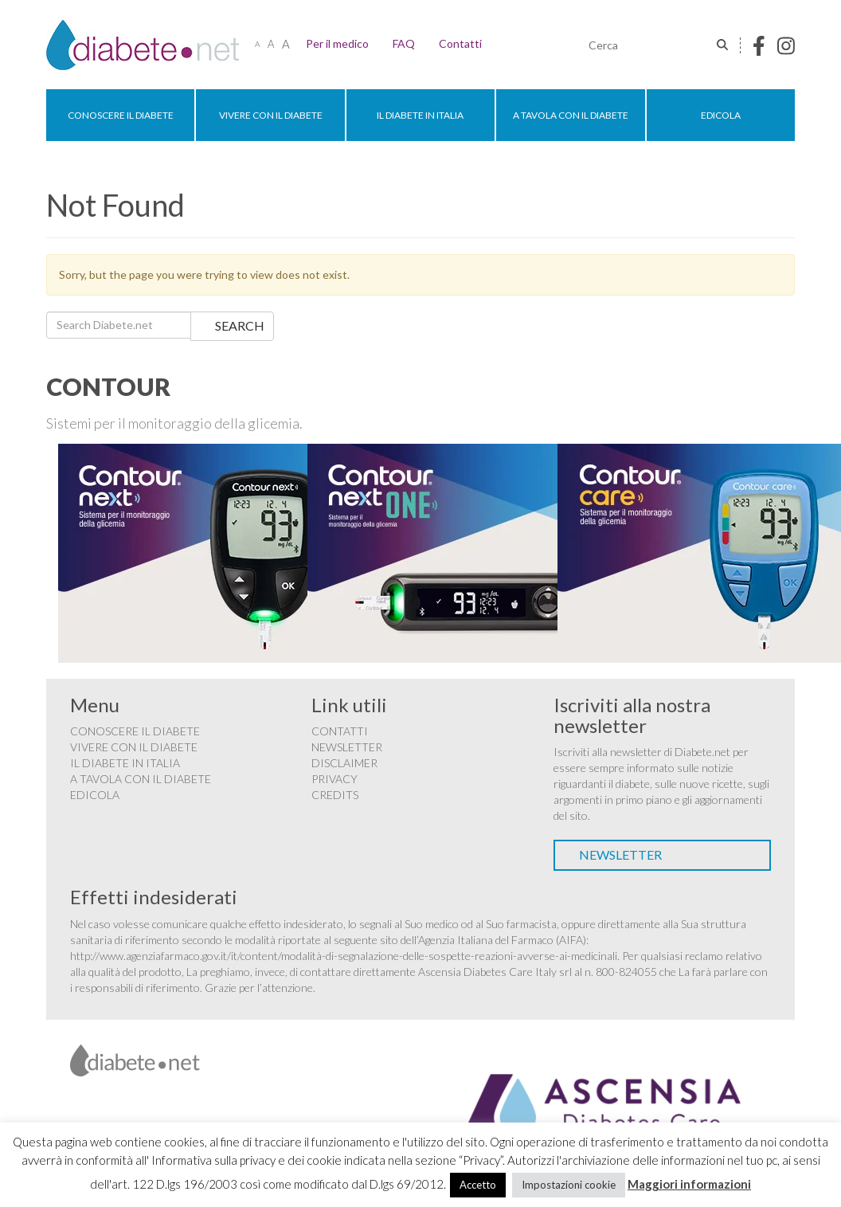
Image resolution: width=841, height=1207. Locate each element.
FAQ (404, 43)
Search (239, 325)
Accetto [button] (478, 1184)
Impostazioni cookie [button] (569, 1184)
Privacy (334, 779)
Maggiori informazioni (689, 1184)
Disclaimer (344, 763)
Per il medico (337, 43)
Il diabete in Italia (420, 115)
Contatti (460, 43)
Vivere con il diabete (271, 115)
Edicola (721, 115)
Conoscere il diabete (121, 115)
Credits (334, 794)
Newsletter (346, 747)
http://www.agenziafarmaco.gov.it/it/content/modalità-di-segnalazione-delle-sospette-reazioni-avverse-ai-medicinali (343, 955)
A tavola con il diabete (570, 115)
